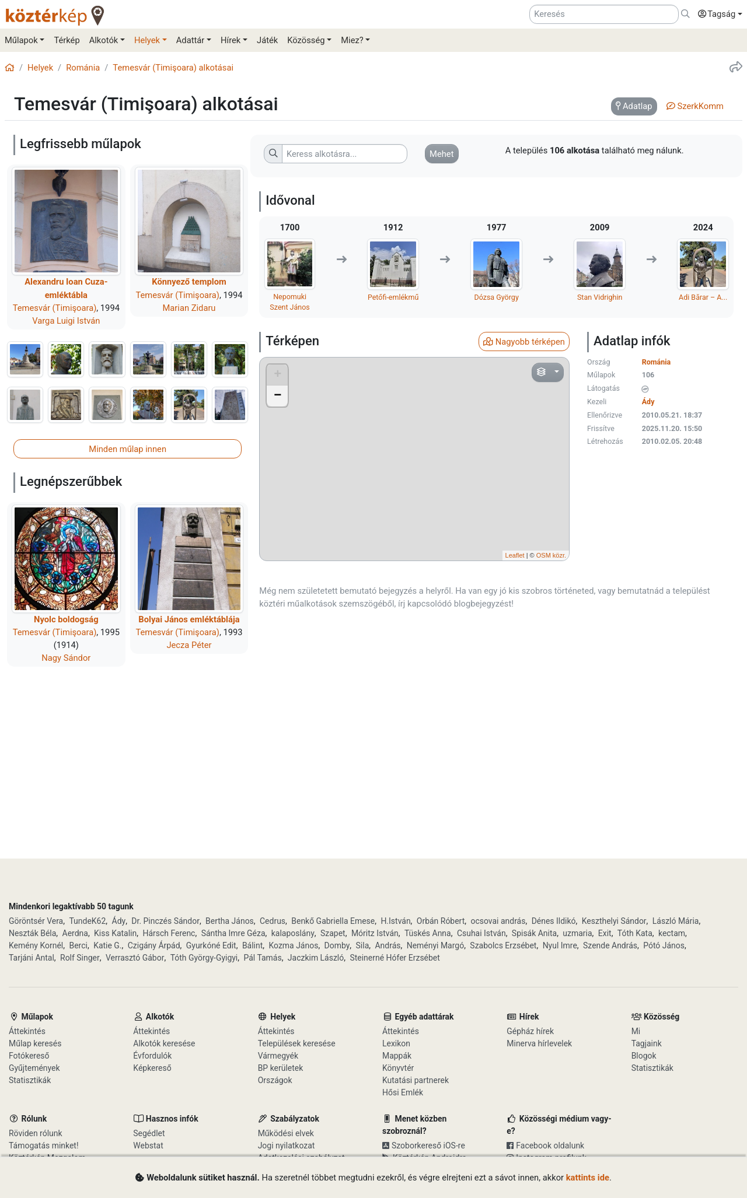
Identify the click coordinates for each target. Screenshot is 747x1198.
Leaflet (515, 555)
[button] (717, 14)
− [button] (277, 396)
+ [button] (277, 375)
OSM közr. (551, 555)
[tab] (634, 106)
